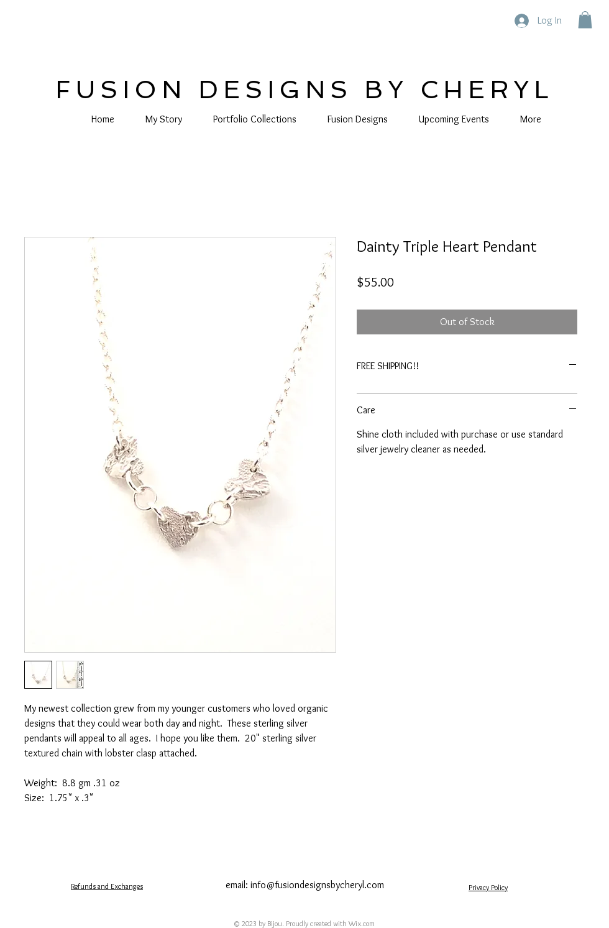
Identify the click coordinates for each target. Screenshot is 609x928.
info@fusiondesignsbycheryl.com (317, 885)
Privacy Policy (488, 887)
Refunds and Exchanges (107, 886)
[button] (585, 19)
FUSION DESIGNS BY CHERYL (304, 89)
